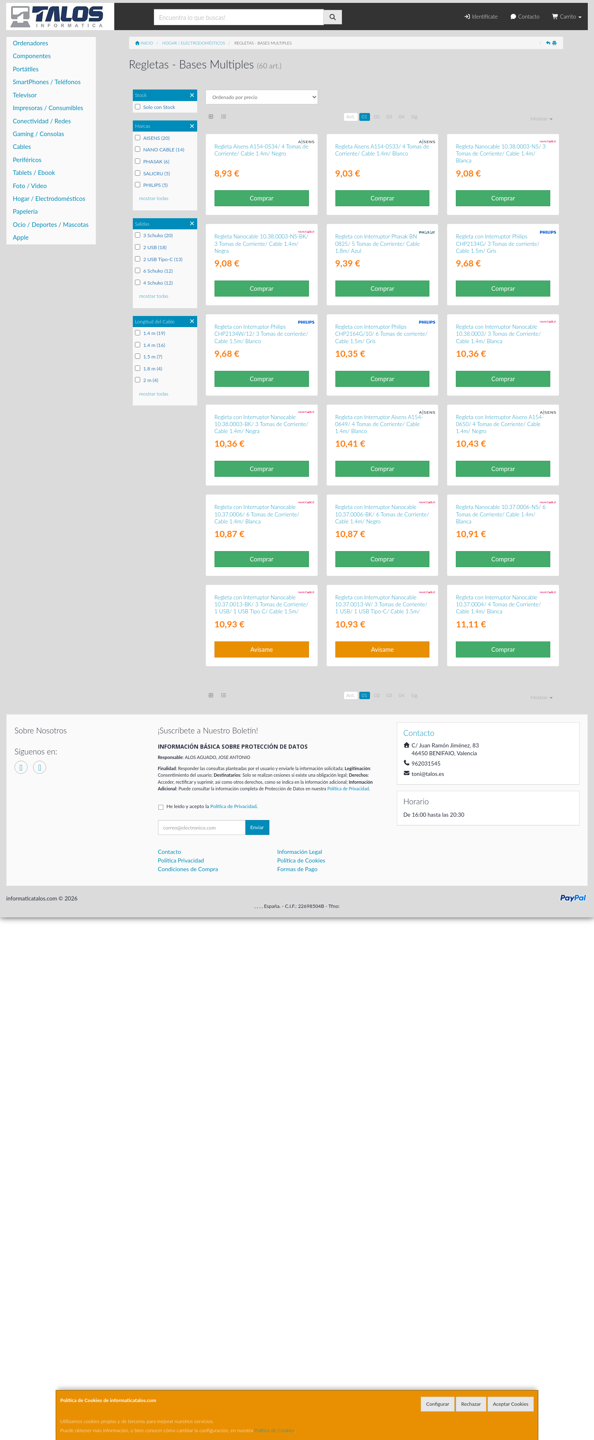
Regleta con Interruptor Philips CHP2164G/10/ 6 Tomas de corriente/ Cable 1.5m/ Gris (381, 595)
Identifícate (480, 16)
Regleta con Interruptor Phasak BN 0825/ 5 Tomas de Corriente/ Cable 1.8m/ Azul (377, 418)
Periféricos (27, 159)
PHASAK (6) (152, 161)
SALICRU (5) (152, 173)
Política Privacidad (181, 1383)
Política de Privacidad (348, 1311)
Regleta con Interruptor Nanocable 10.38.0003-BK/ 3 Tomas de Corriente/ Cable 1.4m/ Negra (261, 772)
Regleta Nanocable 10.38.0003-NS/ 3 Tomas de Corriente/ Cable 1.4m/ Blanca (500, 240)
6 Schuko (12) (154, 271)
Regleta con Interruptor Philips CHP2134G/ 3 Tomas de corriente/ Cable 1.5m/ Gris (498, 418)
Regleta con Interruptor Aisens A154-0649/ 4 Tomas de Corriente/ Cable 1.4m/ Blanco (379, 772)
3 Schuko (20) (154, 235)
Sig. (414, 116)
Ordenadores (30, 43)
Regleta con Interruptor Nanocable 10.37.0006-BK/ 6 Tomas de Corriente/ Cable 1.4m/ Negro (382, 950)
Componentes (32, 55)
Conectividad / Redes (42, 121)
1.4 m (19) (150, 333)
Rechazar (471, 1404)
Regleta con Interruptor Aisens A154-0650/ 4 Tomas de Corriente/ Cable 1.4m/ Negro (500, 772)
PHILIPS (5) (151, 185)
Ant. (350, 116)
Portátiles (26, 69)
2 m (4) (146, 380)
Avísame (261, 1172)
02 (377, 116)
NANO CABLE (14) (159, 149)
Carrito (567, 16)
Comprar (261, 285)
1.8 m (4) (148, 368)
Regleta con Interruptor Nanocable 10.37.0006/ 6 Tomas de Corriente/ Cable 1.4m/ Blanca (256, 950)
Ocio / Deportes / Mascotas (51, 224)
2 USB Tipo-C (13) (158, 259)
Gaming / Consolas (38, 133)
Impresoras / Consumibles (48, 107)
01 (365, 116)
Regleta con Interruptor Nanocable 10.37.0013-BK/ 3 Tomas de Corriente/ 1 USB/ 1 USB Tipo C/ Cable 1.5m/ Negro (261, 1131)
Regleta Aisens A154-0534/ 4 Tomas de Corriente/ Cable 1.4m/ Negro (261, 237)
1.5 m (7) (148, 357)
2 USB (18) (151, 247)
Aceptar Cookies (510, 1404)
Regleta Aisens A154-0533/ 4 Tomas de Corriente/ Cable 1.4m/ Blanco (382, 237)
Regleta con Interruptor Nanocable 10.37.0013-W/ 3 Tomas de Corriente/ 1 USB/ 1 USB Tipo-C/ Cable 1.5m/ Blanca (381, 1131)
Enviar (257, 1350)
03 (389, 116)
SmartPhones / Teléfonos (46, 81)
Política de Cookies (275, 1430)
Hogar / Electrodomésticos (49, 198)
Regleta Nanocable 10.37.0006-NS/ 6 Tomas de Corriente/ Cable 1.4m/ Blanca (500, 950)
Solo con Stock (155, 107)
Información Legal (299, 1374)
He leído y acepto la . (212, 1329)
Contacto (524, 16)
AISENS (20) (152, 138)
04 (402, 116)
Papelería (25, 211)
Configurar (437, 1404)
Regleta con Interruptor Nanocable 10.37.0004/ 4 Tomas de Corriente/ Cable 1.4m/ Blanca (498, 1127)
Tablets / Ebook (34, 172)
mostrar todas (153, 198)
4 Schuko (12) (154, 283)
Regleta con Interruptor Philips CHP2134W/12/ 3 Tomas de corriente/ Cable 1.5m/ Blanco (261, 595)
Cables (22, 146)
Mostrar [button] (541, 118)
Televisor (25, 95)
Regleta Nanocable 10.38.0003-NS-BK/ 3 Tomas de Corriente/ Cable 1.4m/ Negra (261, 418)
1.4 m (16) (150, 345)
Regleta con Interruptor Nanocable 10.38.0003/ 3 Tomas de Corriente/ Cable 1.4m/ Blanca (498, 595)
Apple (20, 237)
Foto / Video (30, 185)
